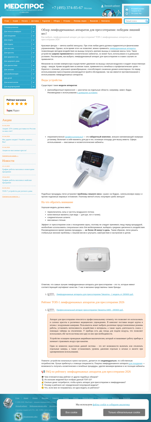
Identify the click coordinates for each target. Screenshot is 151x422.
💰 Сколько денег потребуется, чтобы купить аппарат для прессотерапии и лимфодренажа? (83, 382)
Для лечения (9, 69)
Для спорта (8, 40)
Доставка (35, 21)
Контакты (105, 21)
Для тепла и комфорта (12, 31)
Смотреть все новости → (11, 196)
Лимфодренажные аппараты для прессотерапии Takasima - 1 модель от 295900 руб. (90, 294)
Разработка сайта (57, 416)
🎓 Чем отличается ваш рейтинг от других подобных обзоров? (69, 377)
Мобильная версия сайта (38, 406)
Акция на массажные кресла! (14, 150)
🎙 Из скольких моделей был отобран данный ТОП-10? (66, 379)
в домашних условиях (87, 92)
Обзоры (56, 21)
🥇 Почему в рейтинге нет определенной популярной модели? (69, 385)
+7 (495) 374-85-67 (67, 7)
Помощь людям (80, 21)
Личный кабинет (112, 6)
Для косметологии (11, 82)
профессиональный (74, 137)
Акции (15, 21)
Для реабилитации (11, 74)
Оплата (24, 21)
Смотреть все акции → (10, 156)
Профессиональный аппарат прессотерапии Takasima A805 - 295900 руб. (85, 310)
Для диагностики (10, 65)
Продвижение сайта (30, 416)
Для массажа (9, 48)
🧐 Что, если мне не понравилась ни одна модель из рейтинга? (70, 388)
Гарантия (46, 21)
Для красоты (9, 53)
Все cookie (71, 412)
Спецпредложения (11, 27)
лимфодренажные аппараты (123, 48)
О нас (7, 21)
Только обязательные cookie (124, 412)
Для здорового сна (11, 57)
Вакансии (94, 21)
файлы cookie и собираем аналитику (111, 404)
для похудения (135, 363)
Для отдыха (8, 44)
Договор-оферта (55, 406)
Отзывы (66, 21)
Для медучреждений (12, 86)
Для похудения (9, 36)
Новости (8, 161)
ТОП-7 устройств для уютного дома (17, 191)
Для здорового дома (11, 61)
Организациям (103, 398)
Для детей (8, 78)
